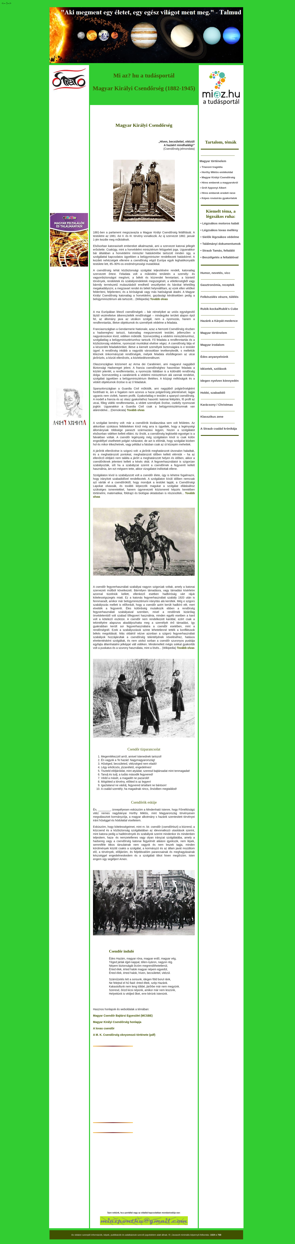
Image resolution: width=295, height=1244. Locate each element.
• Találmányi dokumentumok (220, 243)
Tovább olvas (159, 299)
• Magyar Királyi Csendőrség (217, 177)
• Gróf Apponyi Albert (213, 187)
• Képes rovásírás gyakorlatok (218, 198)
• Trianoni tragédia (211, 167)
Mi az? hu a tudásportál (144, 75)
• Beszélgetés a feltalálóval (219, 257)
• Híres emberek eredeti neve (217, 192)
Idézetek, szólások (213, 368)
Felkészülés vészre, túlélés (219, 296)
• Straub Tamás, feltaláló (217, 250)
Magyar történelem (213, 332)
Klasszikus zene (211, 416)
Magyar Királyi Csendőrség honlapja (117, 1022)
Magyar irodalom (212, 344)
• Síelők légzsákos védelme (219, 237)
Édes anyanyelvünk (214, 356)
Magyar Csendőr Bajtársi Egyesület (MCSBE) (123, 1015)
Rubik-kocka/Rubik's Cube (219, 308)
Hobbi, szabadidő (212, 392)
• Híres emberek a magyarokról (219, 182)
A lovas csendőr (104, 1028)
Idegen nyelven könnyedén (219, 380)
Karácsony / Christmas (216, 404)
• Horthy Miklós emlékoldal (216, 172)
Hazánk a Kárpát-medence (219, 320)
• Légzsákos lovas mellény (219, 230)
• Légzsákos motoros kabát (219, 223)
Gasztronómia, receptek (217, 284)
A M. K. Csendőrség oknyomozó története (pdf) (124, 1034)
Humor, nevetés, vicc (215, 273)
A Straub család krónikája (218, 428)
